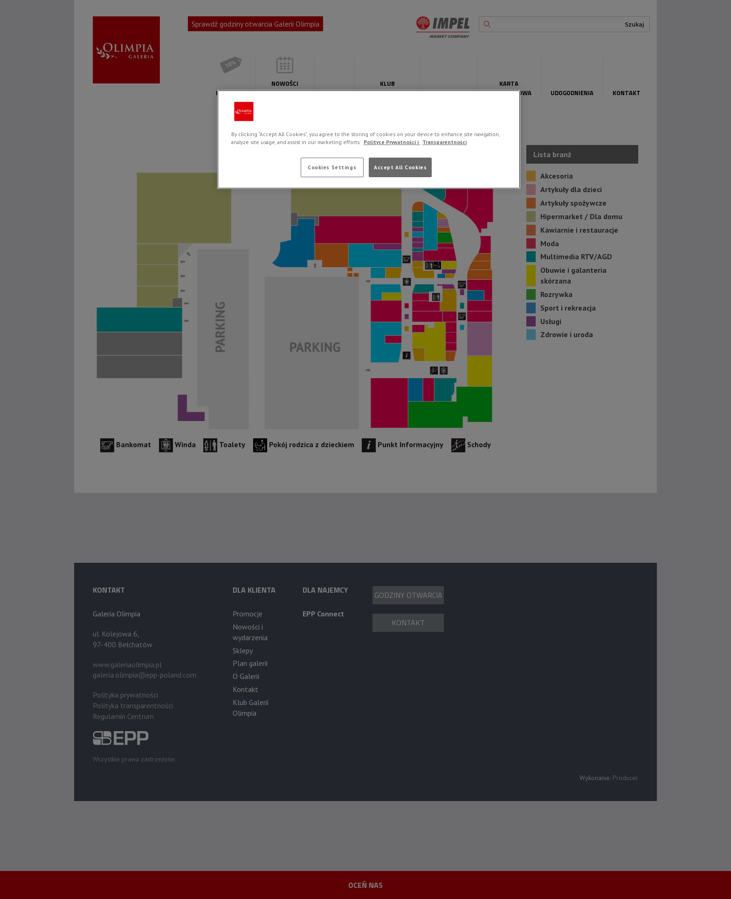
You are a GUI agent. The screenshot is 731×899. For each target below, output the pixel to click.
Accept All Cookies (400, 167)
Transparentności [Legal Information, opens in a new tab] (444, 141)
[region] (368, 139)
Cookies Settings (332, 167)
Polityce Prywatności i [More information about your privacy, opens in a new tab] (392, 141)
